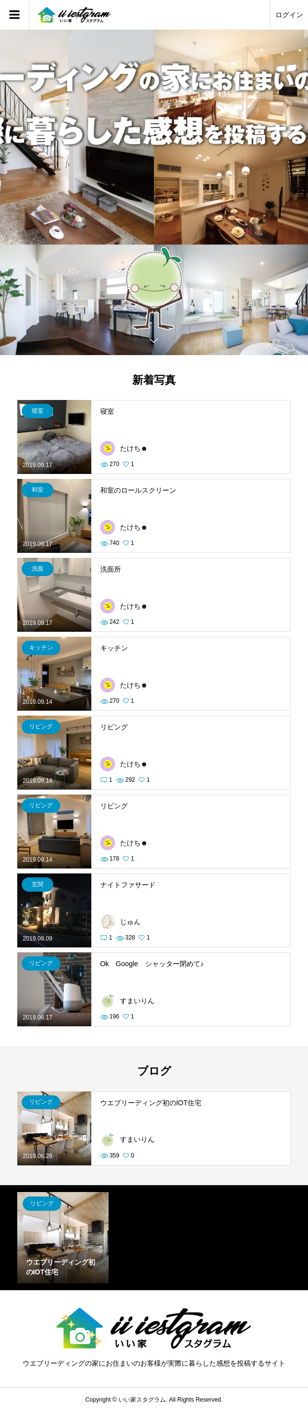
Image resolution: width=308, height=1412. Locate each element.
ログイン (289, 15)
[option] (154, 192)
